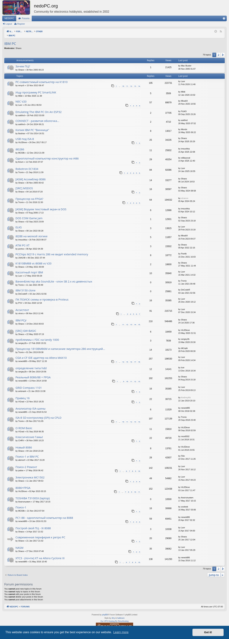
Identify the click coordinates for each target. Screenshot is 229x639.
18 (139, 358)
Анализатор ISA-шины (30, 404)
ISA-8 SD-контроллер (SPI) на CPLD (38, 414)
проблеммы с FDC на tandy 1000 (37, 336)
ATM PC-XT (22, 241)
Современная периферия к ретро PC (40, 533)
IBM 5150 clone (25, 286)
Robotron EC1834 (26, 165)
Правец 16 (22, 394)
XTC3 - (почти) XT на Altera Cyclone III (40, 554)
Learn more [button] (120, 632)
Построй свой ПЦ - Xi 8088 (33, 524)
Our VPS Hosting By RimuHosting (115, 617)
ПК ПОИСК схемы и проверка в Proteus (41, 295)
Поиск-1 (20, 503)
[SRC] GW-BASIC (25, 327)
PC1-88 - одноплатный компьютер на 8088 (44, 514)
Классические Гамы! (29, 433)
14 (139, 82)
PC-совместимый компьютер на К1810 (41, 78)
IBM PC (10, 39)
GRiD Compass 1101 (28, 384)
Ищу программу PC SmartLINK (35, 88)
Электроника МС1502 (30, 473)
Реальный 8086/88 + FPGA (33, 373)
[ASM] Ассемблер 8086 (30, 175)
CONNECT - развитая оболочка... (37, 117)
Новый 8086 (23, 443)
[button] (223, 51)
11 (127, 82)
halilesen (120, 614)
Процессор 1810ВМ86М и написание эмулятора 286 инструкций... (60, 345)
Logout (9, 24)
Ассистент (22, 306)
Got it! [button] (208, 632)
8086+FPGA (22, 484)
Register (21, 24)
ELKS (18, 223)
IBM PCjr (21, 316)
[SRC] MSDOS (24, 184)
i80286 (19, 145)
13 (135, 82)
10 (123, 82)
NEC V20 (20, 97)
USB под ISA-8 (24, 135)
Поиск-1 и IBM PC (27, 452)
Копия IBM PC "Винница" (32, 126)
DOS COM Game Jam (29, 214)
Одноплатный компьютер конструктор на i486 (47, 154)
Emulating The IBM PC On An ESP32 (38, 108)
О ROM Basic (23, 424)
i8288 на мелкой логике (31, 232)
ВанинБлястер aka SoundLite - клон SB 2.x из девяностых (53, 277)
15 (139, 320)
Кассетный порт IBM (29, 268)
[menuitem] (224, 18)
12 (131, 82)
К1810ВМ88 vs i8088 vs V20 (33, 259)
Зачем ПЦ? (22, 62)
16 (131, 358)
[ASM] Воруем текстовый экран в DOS (40, 205)
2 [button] (218, 51)
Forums (25, 18)
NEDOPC (9, 18)
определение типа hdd (31, 364)
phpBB (105, 611)
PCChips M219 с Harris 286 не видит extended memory (51, 250)
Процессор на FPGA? (29, 195)
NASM (19, 544)
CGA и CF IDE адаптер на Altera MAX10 (41, 354)
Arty (113, 614)
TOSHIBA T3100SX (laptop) (32, 494)
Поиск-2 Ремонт (26, 463)
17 (135, 358)
